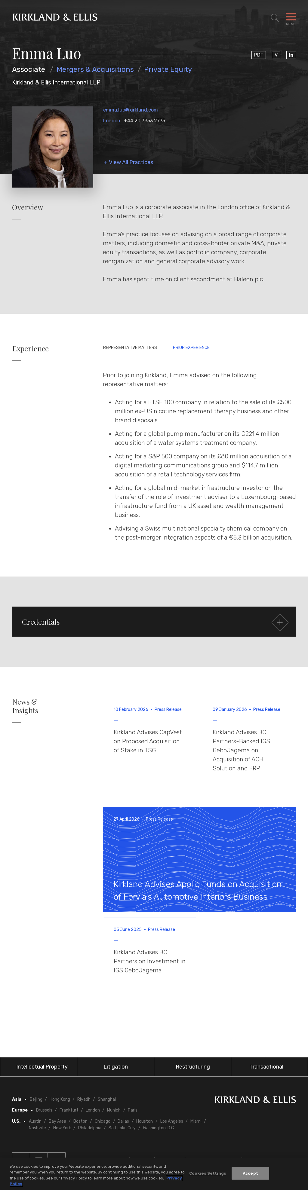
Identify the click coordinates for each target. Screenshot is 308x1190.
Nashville (37, 1127)
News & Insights (25, 706)
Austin (35, 1121)
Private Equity (168, 69)
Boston (80, 1121)
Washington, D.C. (159, 1127)
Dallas (123, 1121)
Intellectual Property (42, 1066)
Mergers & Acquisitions (95, 69)
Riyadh (84, 1099)
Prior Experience (191, 347)
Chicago (102, 1121)
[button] (154, 622)
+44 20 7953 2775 (144, 121)
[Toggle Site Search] (274, 18)
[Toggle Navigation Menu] (291, 18)
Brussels (44, 1110)
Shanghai (107, 1099)
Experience (30, 348)
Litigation (115, 1066)
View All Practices (131, 162)
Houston (144, 1121)
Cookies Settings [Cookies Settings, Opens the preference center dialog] (207, 1173)
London (111, 121)
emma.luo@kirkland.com (130, 110)
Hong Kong (60, 1099)
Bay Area (57, 1121)
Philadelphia (89, 1127)
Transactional (266, 1066)
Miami (196, 1121)
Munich (114, 1110)
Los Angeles (171, 1121)
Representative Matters (130, 347)
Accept (250, 1173)
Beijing (36, 1099)
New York (62, 1127)
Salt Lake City (122, 1127)
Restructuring (193, 1066)
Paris (132, 1110)
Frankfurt (69, 1110)
